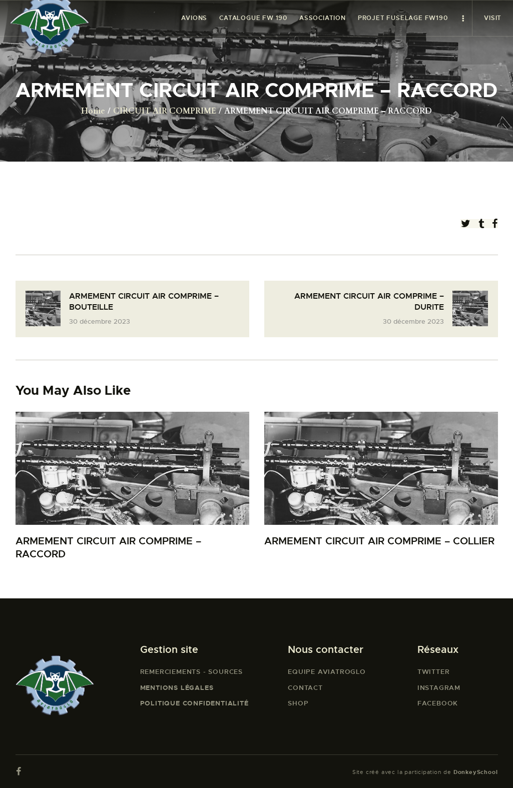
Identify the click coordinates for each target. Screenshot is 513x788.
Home (93, 111)
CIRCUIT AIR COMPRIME (164, 111)
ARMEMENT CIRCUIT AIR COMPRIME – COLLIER (379, 541)
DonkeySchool (475, 771)
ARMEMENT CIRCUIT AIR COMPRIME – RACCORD (108, 547)
